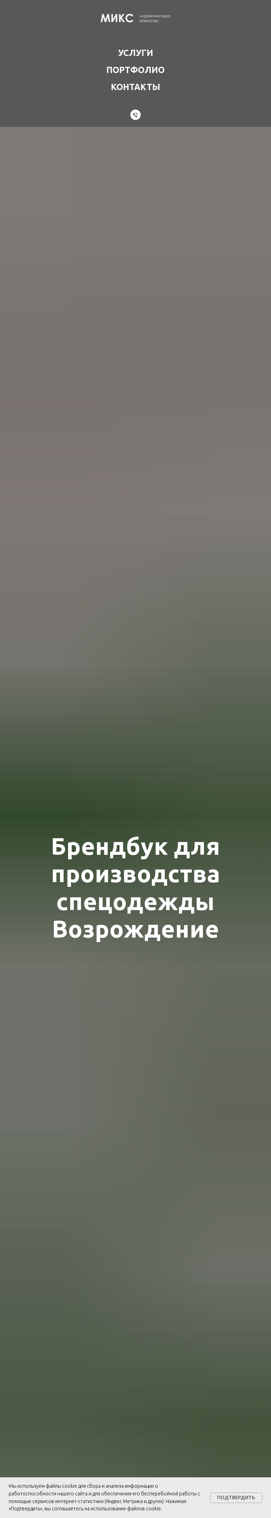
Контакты (135, 87)
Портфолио (135, 70)
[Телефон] (135, 115)
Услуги (135, 53)
